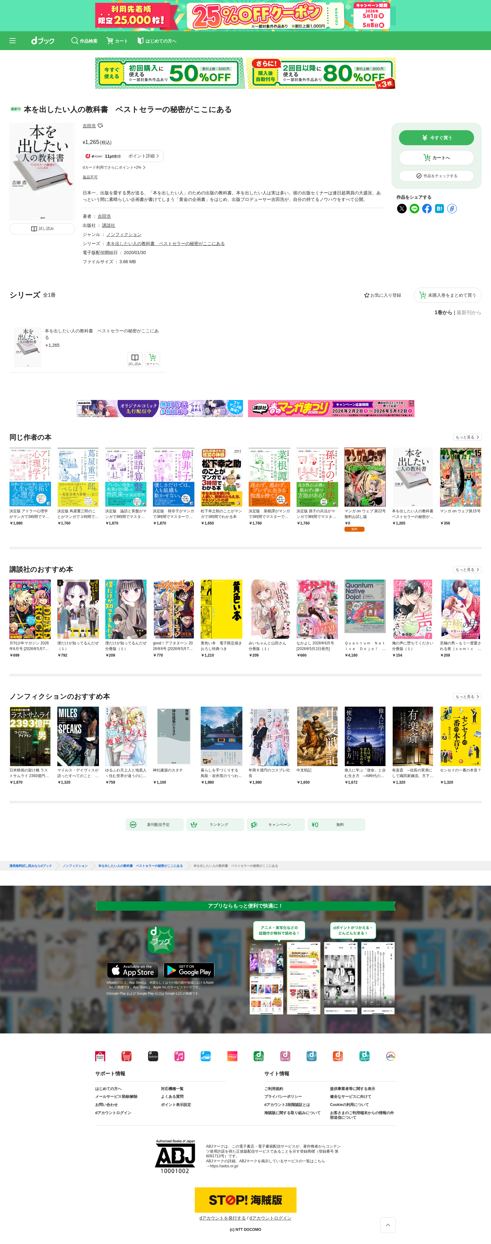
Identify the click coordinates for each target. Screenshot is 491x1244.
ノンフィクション (124, 234)
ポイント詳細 (141, 155)
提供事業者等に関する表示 (352, 1089)
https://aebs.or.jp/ (224, 1166)
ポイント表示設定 (176, 1105)
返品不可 (90, 177)
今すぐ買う (441, 137)
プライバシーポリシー (283, 1096)
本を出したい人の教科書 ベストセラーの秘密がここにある (102, 334)
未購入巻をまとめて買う (452, 295)
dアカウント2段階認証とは (287, 1105)
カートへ (441, 157)
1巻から (443, 312)
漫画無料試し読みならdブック (30, 866)
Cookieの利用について (349, 1105)
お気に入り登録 (385, 295)
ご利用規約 (273, 1089)
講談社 (108, 225)
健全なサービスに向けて (350, 1096)
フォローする (100, 126)
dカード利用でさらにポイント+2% (112, 167)
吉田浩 (89, 125)
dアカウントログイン (113, 1113)
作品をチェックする (440, 176)
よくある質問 (172, 1096)
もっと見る (465, 437)
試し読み (46, 228)
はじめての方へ (108, 1089)
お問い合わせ (106, 1105)
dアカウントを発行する (222, 1218)
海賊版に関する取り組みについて (292, 1113)
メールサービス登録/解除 (116, 1096)
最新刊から (469, 312)
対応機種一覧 (172, 1089)
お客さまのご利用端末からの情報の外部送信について (362, 1115)
